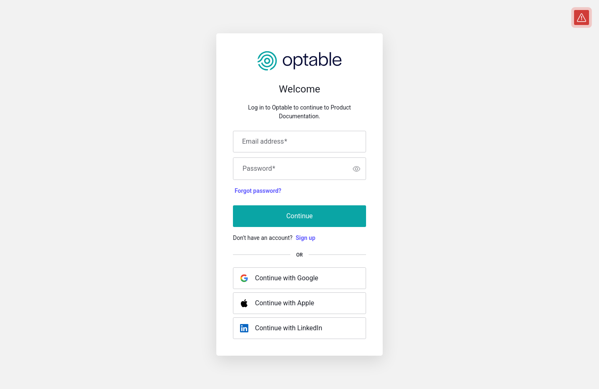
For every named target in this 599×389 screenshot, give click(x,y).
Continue (299, 216)
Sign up (305, 237)
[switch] (356, 169)
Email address (264, 141)
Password (259, 168)
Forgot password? (258, 190)
